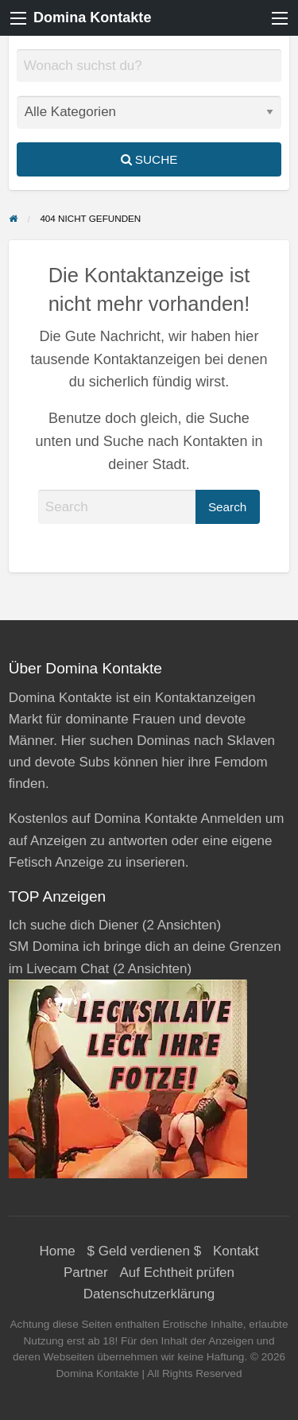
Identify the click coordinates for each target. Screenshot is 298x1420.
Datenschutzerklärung (149, 1294)
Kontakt (236, 1251)
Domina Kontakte (92, 17)
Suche (149, 159)
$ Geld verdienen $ (144, 1251)
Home (57, 1251)
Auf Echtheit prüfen (176, 1272)
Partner (86, 1272)
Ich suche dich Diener (73, 925)
